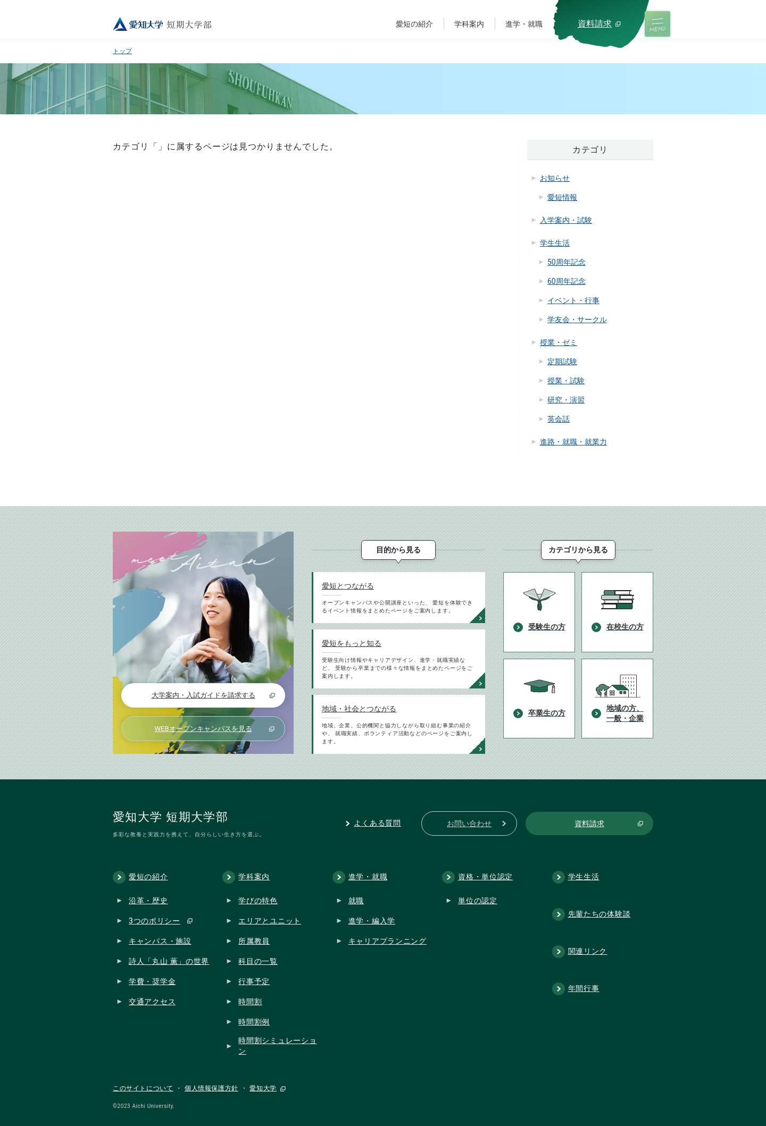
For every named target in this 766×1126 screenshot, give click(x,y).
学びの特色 (258, 900)
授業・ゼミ (558, 342)
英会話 (558, 419)
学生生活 (555, 243)
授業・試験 (566, 380)
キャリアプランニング (387, 940)
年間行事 (584, 988)
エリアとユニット (269, 920)
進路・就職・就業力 (573, 442)
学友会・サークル (577, 319)
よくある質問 (377, 823)
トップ (122, 51)
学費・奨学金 (152, 981)
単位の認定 (477, 900)
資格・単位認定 (485, 876)
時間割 (250, 1001)
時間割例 (254, 1021)
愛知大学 (262, 1088)
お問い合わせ (469, 823)
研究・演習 (566, 400)
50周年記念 (566, 262)
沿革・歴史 (148, 900)
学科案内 (469, 24)
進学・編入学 (371, 920)
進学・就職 (524, 24)
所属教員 (254, 940)
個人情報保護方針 (211, 1088)
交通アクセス (152, 1001)
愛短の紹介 (414, 24)
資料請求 (595, 24)
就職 (356, 900)
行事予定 (254, 981)
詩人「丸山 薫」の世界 (169, 960)
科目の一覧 (258, 960)
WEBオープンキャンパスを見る (203, 729)
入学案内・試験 (566, 220)
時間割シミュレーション (277, 1045)
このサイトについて (143, 1088)
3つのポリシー (154, 920)
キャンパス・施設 (160, 940)
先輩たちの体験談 (599, 914)
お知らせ (555, 178)
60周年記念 (566, 281)
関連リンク (587, 951)
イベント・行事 (573, 300)
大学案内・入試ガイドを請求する (203, 695)
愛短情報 (562, 197)
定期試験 (562, 361)
